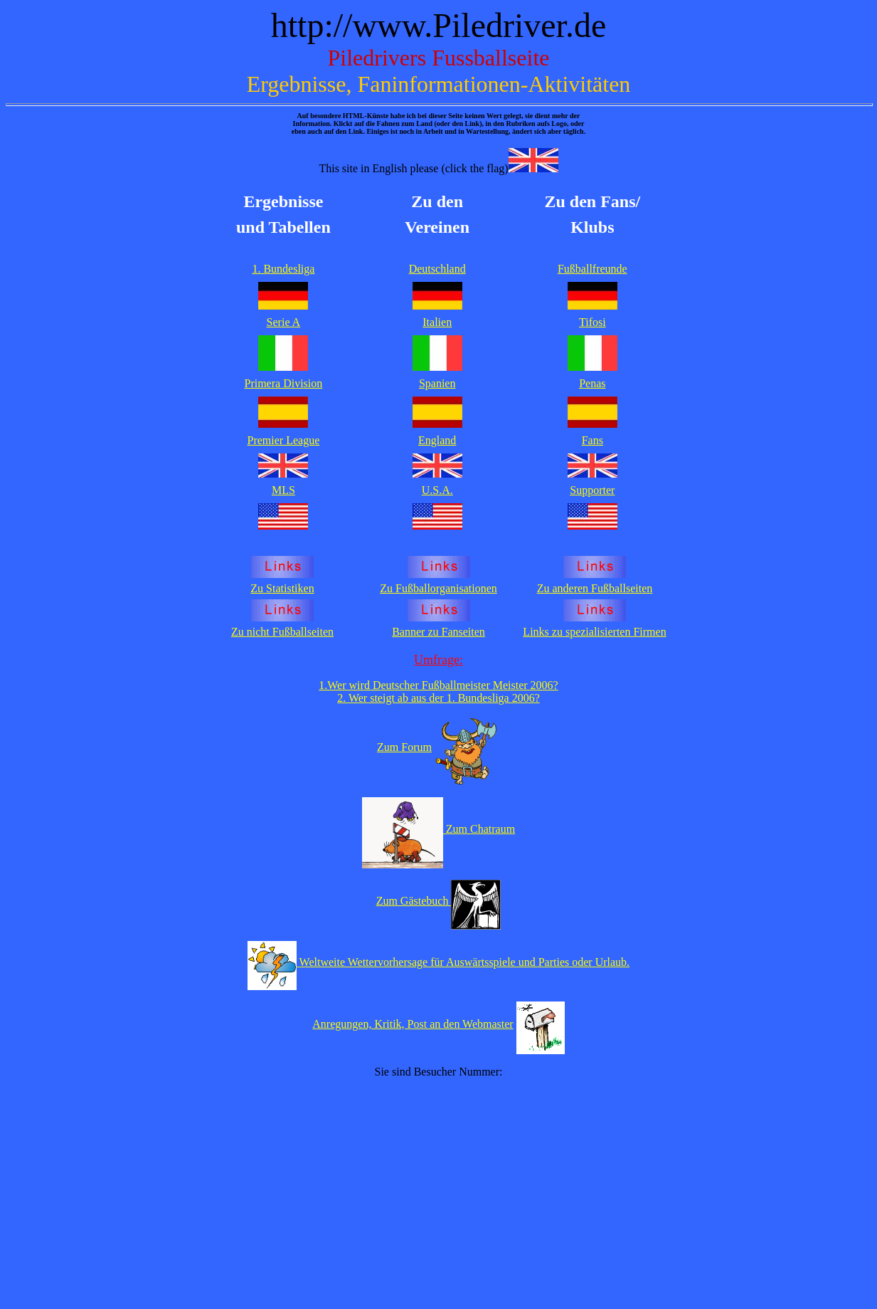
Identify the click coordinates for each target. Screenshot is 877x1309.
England (437, 440)
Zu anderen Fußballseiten (595, 588)
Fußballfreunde (592, 269)
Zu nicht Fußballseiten (282, 632)
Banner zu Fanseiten (438, 632)
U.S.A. (437, 490)
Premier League (284, 440)
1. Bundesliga (283, 269)
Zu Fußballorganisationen (438, 588)
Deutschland (437, 269)
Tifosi (592, 322)
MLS (283, 490)
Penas (592, 383)
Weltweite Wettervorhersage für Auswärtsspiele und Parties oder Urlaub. (464, 962)
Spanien (437, 383)
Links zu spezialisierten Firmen (594, 632)
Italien (437, 322)
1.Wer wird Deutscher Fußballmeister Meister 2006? (438, 685)
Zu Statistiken (282, 588)
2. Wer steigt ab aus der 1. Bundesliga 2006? (438, 698)
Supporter (592, 490)
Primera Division (284, 383)
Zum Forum (404, 747)
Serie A (284, 322)
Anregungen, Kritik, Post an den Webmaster (412, 1024)
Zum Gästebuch (414, 901)
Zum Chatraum (480, 829)
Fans (592, 440)
